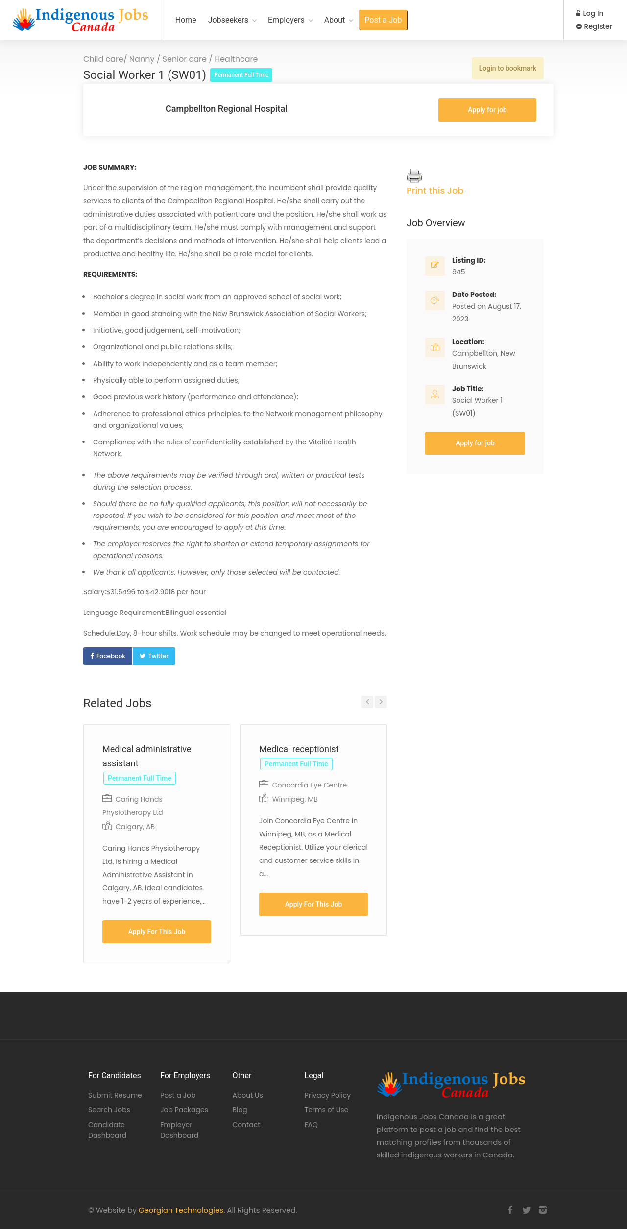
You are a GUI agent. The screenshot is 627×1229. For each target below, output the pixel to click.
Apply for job (487, 110)
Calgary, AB (135, 827)
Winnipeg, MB (295, 799)
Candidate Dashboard (107, 1130)
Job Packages (184, 1110)
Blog (239, 1110)
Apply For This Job (157, 931)
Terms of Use (327, 1110)
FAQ (311, 1125)
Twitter (158, 656)
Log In (589, 13)
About (334, 20)
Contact (246, 1125)
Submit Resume (115, 1095)
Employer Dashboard (179, 1130)
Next (381, 702)
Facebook (110, 656)
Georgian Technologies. (182, 1210)
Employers (286, 20)
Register (594, 26)
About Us (247, 1095)
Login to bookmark (507, 68)
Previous (367, 702)
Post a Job (383, 20)
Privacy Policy (328, 1095)
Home (185, 20)
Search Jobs (109, 1110)
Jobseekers (228, 20)
